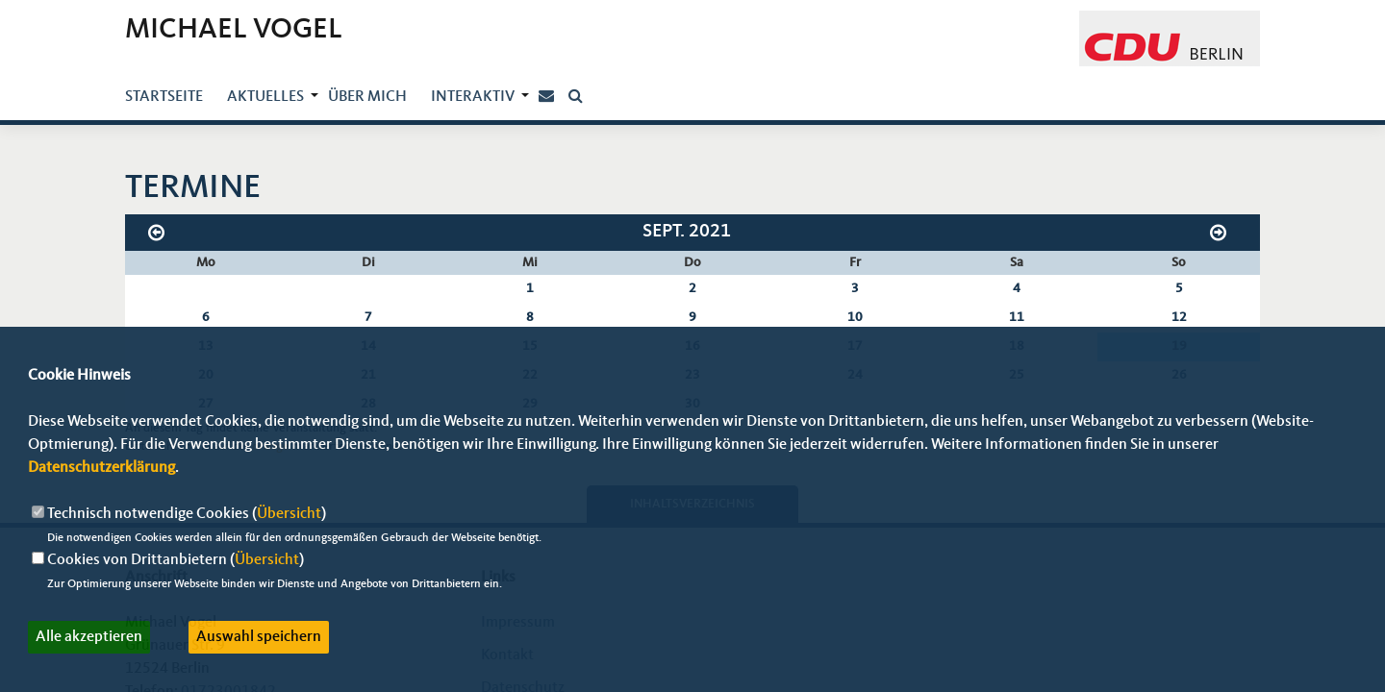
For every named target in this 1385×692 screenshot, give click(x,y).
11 (1016, 317)
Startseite (164, 97)
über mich (367, 97)
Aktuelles (265, 97)
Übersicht (289, 514)
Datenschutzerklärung (101, 468)
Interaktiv (473, 97)
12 (1179, 317)
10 (855, 317)
